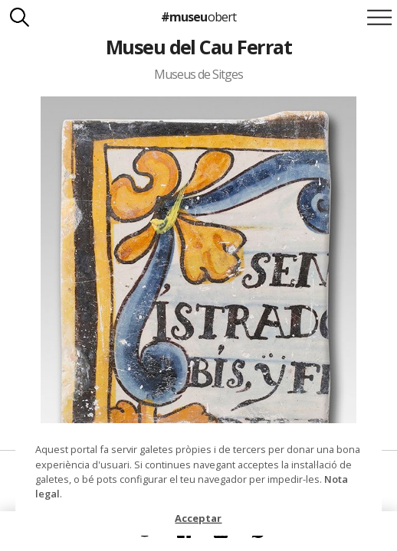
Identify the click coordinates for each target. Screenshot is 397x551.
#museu (198, 16)
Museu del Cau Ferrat (199, 47)
